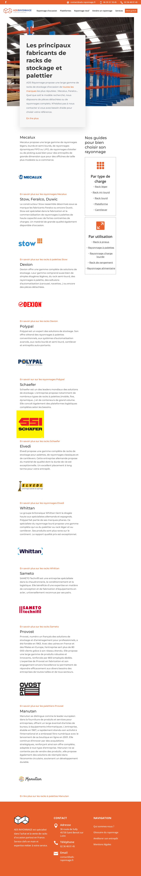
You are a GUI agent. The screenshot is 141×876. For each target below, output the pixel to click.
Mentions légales (102, 844)
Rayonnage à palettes (101, 247)
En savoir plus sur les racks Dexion (39, 321)
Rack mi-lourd (101, 192)
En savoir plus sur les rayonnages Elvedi (42, 503)
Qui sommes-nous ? (103, 826)
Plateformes (65, 10)
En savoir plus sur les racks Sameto (39, 626)
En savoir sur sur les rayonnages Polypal (42, 379)
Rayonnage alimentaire (101, 268)
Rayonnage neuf (81, 10)
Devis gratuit (131, 10)
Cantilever (101, 209)
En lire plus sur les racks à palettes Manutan (44, 796)
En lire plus (33, 119)
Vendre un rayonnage (102, 10)
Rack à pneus (101, 242)
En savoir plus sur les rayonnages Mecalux (43, 194)
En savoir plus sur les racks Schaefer (40, 441)
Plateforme (101, 204)
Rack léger (101, 186)
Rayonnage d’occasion (47, 10)
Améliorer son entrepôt (105, 838)
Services (119, 10)
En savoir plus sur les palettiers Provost (41, 706)
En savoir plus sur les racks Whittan (39, 568)
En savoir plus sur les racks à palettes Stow (43, 259)
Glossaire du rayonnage (105, 832)
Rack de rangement (101, 262)
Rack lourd (101, 198)
